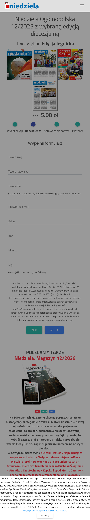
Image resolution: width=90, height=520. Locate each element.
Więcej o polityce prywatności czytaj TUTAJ (44, 510)
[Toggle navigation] (82, 6)
